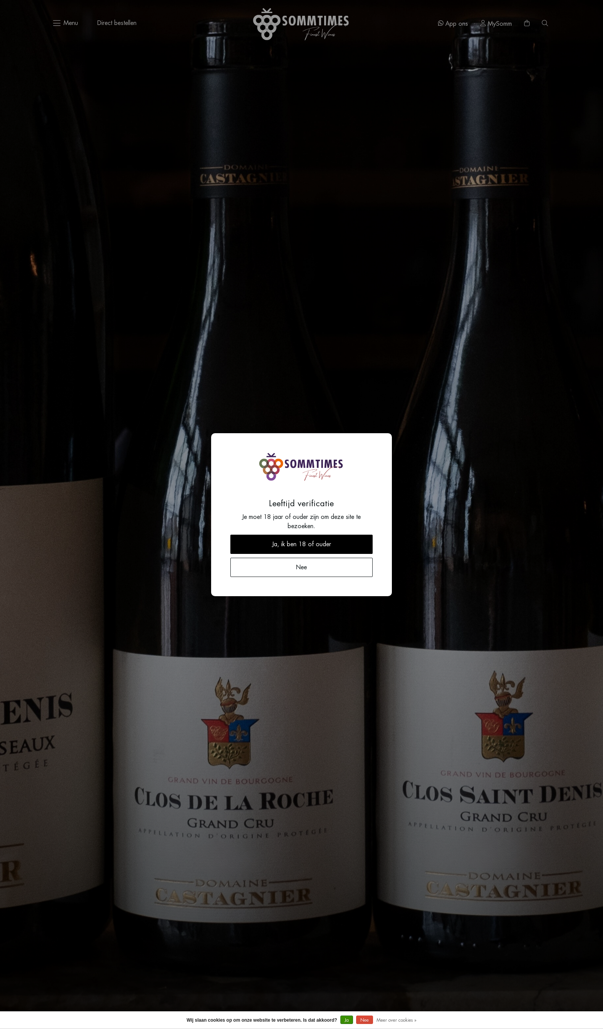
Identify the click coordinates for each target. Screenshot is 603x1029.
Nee (364, 1020)
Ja (347, 1020)
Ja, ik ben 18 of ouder (301, 544)
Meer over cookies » (396, 1020)
